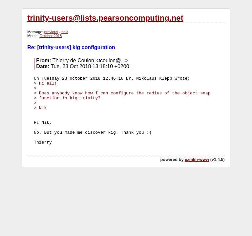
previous (51, 32)
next (64, 32)
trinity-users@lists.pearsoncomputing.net (105, 17)
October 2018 (51, 36)
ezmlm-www (197, 159)
